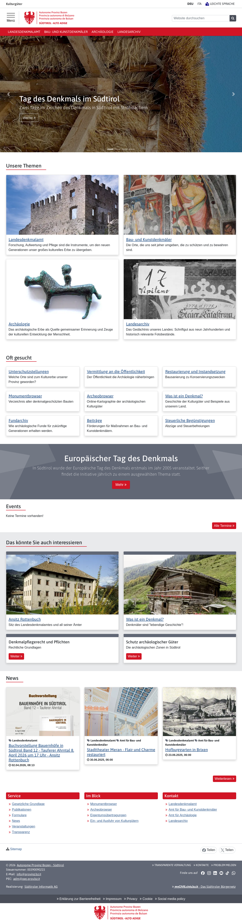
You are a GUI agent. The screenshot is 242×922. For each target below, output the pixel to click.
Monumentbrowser (25, 396)
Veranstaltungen (23, 826)
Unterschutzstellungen (29, 371)
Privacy (130, 899)
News (16, 820)
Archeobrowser (100, 396)
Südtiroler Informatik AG (41, 886)
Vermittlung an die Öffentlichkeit (116, 371)
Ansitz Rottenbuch (25, 619)
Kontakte (201, 865)
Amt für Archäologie (183, 815)
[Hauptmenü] (11, 17)
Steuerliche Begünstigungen (190, 420)
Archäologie (102, 32)
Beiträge (94, 420)
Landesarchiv (129, 32)
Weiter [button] (29, 118)
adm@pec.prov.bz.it (26, 878)
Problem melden (223, 865)
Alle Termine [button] (224, 525)
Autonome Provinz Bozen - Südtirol (40, 865)
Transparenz (21, 832)
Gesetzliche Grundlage (28, 804)
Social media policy (170, 899)
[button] (8, 94)
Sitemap (16, 849)
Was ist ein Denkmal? (184, 396)
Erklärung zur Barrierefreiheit (79, 899)
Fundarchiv (18, 420)
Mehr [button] (121, 485)
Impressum (112, 899)
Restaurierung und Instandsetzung (195, 371)
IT (199, 3)
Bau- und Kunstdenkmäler (66, 32)
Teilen (208, 850)
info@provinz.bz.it (29, 874)
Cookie (146, 899)
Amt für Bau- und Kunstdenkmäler (193, 809)
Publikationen (21, 809)
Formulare (19, 815)
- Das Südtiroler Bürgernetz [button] (204, 886)
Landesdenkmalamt (24, 32)
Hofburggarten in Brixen (186, 749)
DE (190, 3)
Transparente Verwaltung (171, 865)
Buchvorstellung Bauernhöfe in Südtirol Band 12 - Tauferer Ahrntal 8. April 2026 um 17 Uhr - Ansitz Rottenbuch (41, 752)
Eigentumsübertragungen (108, 815)
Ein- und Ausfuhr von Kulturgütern (114, 820)
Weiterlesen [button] (224, 778)
